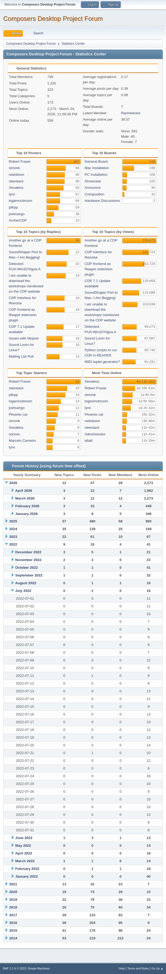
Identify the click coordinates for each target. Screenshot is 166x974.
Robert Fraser (20, 161)
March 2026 (25, 498)
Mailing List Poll (21, 356)
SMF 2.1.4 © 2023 (14, 968)
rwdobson (16, 175)
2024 (13, 529)
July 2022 (23, 591)
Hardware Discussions (102, 201)
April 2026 (23, 491)
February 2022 (27, 869)
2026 (13, 483)
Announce (93, 188)
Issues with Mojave (24, 338)
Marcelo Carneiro (22, 441)
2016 (13, 923)
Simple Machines (38, 968)
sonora (14, 434)
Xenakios (16, 188)
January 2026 (26, 514)
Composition (94, 194)
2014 (13, 938)
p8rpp (13, 207)
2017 (13, 915)
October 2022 (26, 568)
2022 (13, 544)
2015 (13, 930)
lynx (12, 194)
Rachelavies (130, 113)
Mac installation (97, 168)
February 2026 (27, 506)
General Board (96, 161)
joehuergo (16, 214)
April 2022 (23, 853)
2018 (13, 907)
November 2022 (28, 560)
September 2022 (28, 575)
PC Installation (96, 175)
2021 (13, 884)
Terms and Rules (138, 968)
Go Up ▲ (157, 968)
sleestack (16, 181)
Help (122, 968)
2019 (13, 900)
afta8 (89, 441)
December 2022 (28, 552)
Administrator (95, 434)
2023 (13, 537)
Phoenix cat (18, 414)
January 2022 (26, 876)
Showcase (93, 181)
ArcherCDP (18, 220)
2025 (13, 521)
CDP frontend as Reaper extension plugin (22, 315)
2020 (13, 892)
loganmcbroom (20, 201)
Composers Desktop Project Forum (53, 18)
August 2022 (25, 583)
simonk (14, 168)
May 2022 (23, 846)
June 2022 (23, 838)
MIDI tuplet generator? (102, 362)
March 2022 (25, 861)
